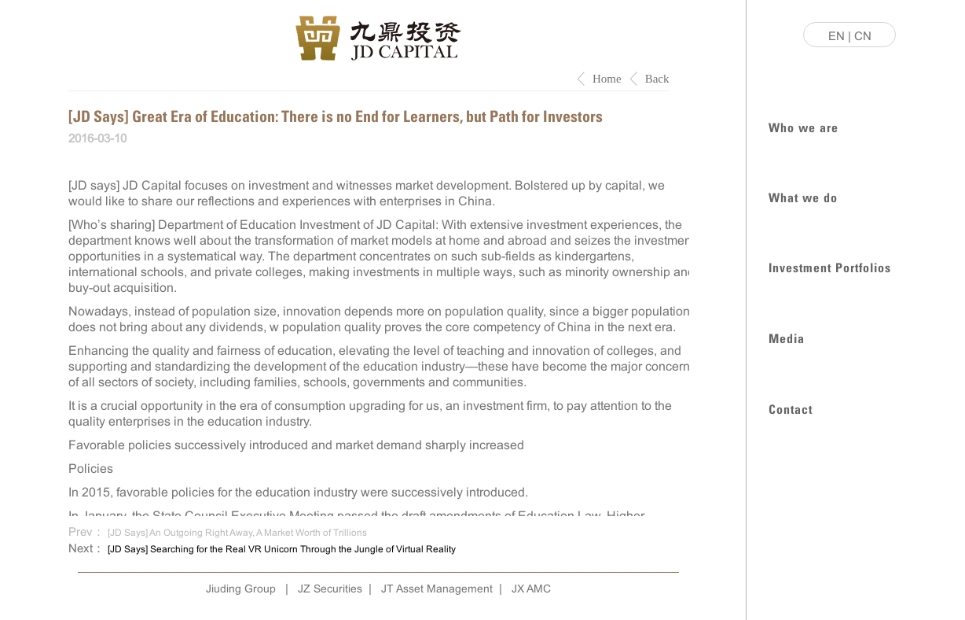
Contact (791, 407)
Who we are (803, 126)
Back (657, 78)
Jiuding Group (241, 588)
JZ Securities (330, 588)
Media (787, 337)
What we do (803, 196)
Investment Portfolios (830, 266)
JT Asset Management (437, 588)
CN (862, 35)
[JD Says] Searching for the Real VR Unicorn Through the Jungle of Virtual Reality (282, 549)
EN (836, 35)
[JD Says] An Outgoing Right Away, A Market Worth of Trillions (237, 532)
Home (607, 78)
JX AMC (531, 588)
